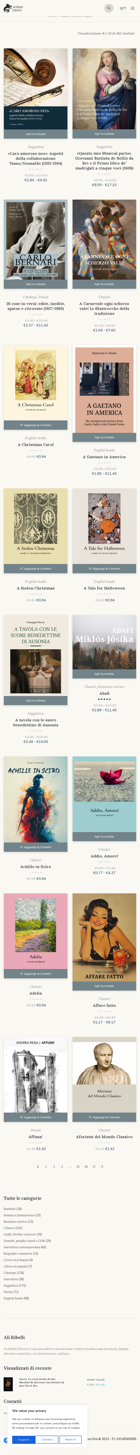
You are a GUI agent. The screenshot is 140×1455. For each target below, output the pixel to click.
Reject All (47, 1439)
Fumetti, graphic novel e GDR (24, 1241)
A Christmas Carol (36, 444)
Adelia (35, 993)
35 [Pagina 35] (78, 1167)
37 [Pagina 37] (94, 1167)
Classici (104, 297)
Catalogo (30, 297)
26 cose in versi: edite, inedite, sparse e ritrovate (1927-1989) (35, 306)
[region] (47, 1427)
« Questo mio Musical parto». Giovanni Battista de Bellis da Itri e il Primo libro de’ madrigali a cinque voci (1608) (104, 161)
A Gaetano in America (104, 456)
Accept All (71, 1439)
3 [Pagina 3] (54, 1167)
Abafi (104, 693)
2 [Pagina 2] (46, 1167)
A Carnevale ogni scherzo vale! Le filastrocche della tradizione (104, 308)
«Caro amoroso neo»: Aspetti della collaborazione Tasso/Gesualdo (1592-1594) (35, 158)
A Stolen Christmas (36, 588)
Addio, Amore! (104, 856)
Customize (23, 1439)
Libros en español (16, 1266)
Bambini (10, 1209)
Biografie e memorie (18, 1254)
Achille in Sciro (35, 866)
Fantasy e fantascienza (19, 1215)
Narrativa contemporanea (22, 1247)
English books (35, 438)
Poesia (43, 297)
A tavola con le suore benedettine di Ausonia (35, 722)
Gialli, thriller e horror (20, 1234)
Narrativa (11, 1279)
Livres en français (16, 1260)
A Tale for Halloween (104, 588)
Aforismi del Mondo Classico (104, 1136)
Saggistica (36, 147)
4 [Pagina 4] (62, 1167)
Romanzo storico (111, 686)
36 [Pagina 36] (86, 1167)
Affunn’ (35, 1136)
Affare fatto (104, 1005)
